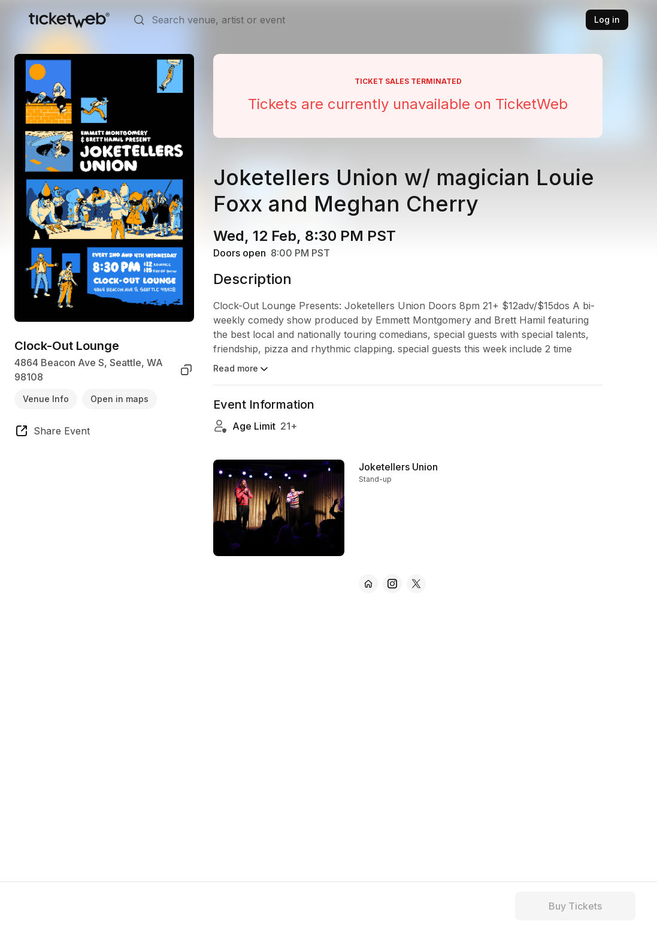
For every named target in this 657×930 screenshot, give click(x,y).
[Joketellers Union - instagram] (392, 583)
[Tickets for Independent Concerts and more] (69, 19)
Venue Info (46, 399)
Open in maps (119, 399)
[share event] (52, 433)
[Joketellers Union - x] (416, 583)
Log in (607, 19)
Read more (241, 369)
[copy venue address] (186, 369)
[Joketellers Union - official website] (368, 583)
